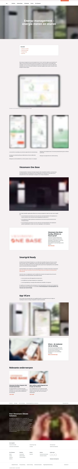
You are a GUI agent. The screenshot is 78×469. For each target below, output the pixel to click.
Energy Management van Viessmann (32, 403)
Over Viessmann (38, 3)
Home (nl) (10, 403)
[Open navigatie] (7, 3)
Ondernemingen (19, 3)
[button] (65, 403)
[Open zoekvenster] (68, 3)
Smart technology (22, 403)
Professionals (26, 3)
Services (32, 3)
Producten (13, 3)
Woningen (15, 403)
